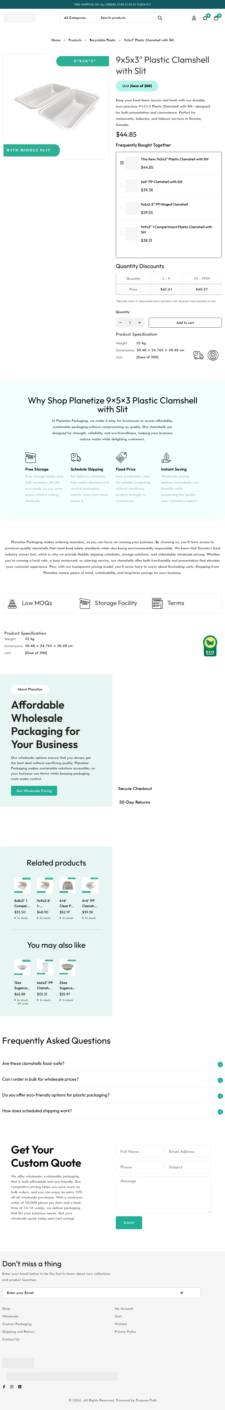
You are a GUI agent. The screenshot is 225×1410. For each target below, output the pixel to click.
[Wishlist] (205, 18)
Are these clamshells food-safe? (33, 1063)
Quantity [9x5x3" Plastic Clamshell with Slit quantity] (123, 312)
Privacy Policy (125, 1331)
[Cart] (215, 18)
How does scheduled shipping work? (37, 1110)
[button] (34, 791)
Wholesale (10, 1316)
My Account (124, 1308)
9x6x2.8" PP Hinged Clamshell (164, 204)
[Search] (160, 18)
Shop (6, 1308)
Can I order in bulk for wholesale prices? (40, 1079)
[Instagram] (12, 1387)
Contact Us (11, 1339)
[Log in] (194, 18)
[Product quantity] (130, 323)
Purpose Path (146, 1400)
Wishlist (121, 1324)
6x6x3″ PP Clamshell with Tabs (45, 987)
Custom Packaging (16, 1324)
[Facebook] (4, 1387)
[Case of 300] (147, 357)
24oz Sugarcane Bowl (68, 987)
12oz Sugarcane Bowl (22, 987)
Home (55, 40)
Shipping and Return (18, 1331)
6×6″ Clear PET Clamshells (68, 905)
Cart (118, 1316)
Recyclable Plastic (103, 40)
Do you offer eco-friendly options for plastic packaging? (56, 1095)
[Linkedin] (20, 1387)
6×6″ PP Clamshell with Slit (90, 905)
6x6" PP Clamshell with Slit (161, 181)
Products (75, 40)
